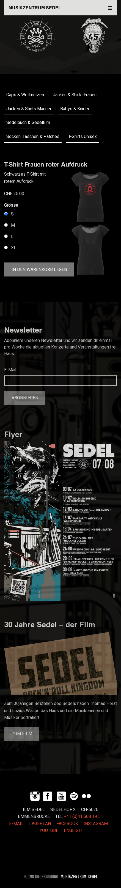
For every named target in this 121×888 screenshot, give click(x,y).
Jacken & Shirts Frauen (75, 95)
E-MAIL (16, 823)
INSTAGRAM (96, 823)
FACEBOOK (67, 823)
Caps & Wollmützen (25, 95)
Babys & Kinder (74, 109)
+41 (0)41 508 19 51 (83, 816)
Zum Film (22, 734)
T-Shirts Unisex (82, 136)
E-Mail (10, 370)
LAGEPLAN (40, 823)
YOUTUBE (49, 830)
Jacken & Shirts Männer (28, 109)
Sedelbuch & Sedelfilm (28, 122)
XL (13, 248)
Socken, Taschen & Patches (32, 136)
